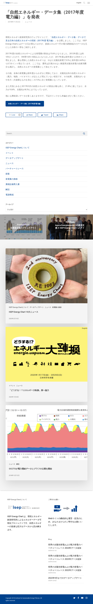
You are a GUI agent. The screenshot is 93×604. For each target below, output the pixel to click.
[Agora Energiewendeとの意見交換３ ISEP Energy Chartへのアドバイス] (69, 226)
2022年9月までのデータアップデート (65, 578)
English (79, 2)
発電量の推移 (12, 179)
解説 (8, 189)
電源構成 (10, 194)
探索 (8, 174)
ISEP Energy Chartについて (18, 147)
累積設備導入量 (13, 184)
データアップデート (15, 158)
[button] (88, 3)
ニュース (28, 22)
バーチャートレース (15, 168)
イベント (10, 153)
